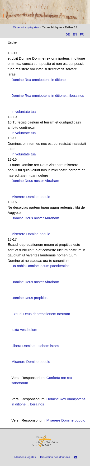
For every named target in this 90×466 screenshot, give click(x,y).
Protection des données (55, 457)
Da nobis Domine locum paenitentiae (40, 266)
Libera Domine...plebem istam (35, 346)
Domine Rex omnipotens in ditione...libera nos (47, 95)
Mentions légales (25, 457)
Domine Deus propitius (29, 298)
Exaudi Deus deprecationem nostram (40, 314)
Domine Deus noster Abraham (35, 181)
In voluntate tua (23, 112)
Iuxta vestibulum (24, 330)
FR (82, 34)
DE (68, 34)
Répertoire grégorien (26, 27)
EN (75, 34)
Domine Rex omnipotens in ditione (38, 80)
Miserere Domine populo (30, 197)
